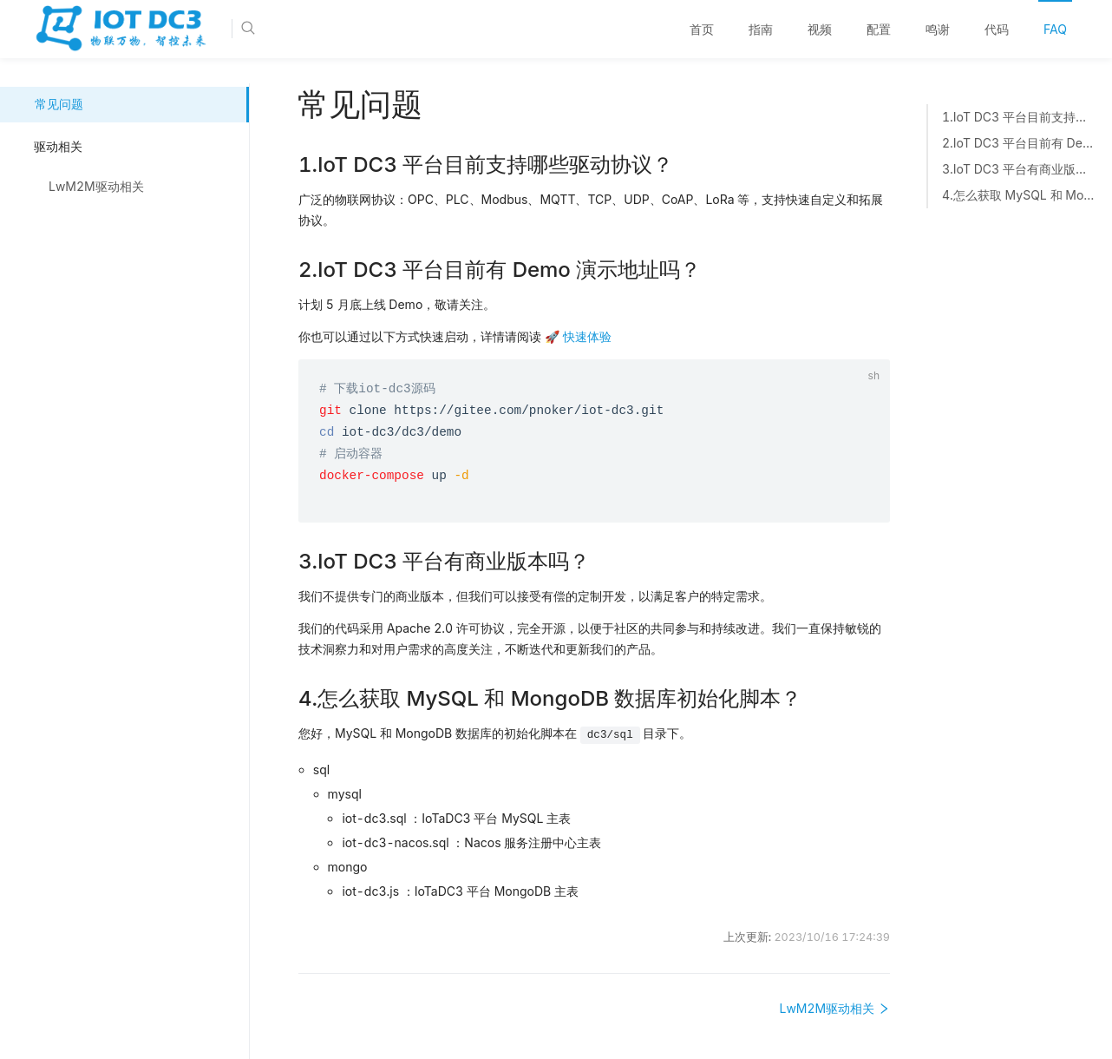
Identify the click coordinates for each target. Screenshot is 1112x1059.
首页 (702, 29)
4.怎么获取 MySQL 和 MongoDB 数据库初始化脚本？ (1018, 195)
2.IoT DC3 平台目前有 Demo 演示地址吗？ (1018, 143)
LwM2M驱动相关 (96, 186)
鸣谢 (938, 29)
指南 (761, 29)
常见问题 (59, 103)
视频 (820, 29)
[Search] (301, 28)
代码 (996, 29)
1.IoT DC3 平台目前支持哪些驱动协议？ (1018, 117)
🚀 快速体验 (578, 336)
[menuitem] (701, 29)
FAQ (1055, 29)
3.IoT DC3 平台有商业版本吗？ (1018, 169)
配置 (879, 29)
